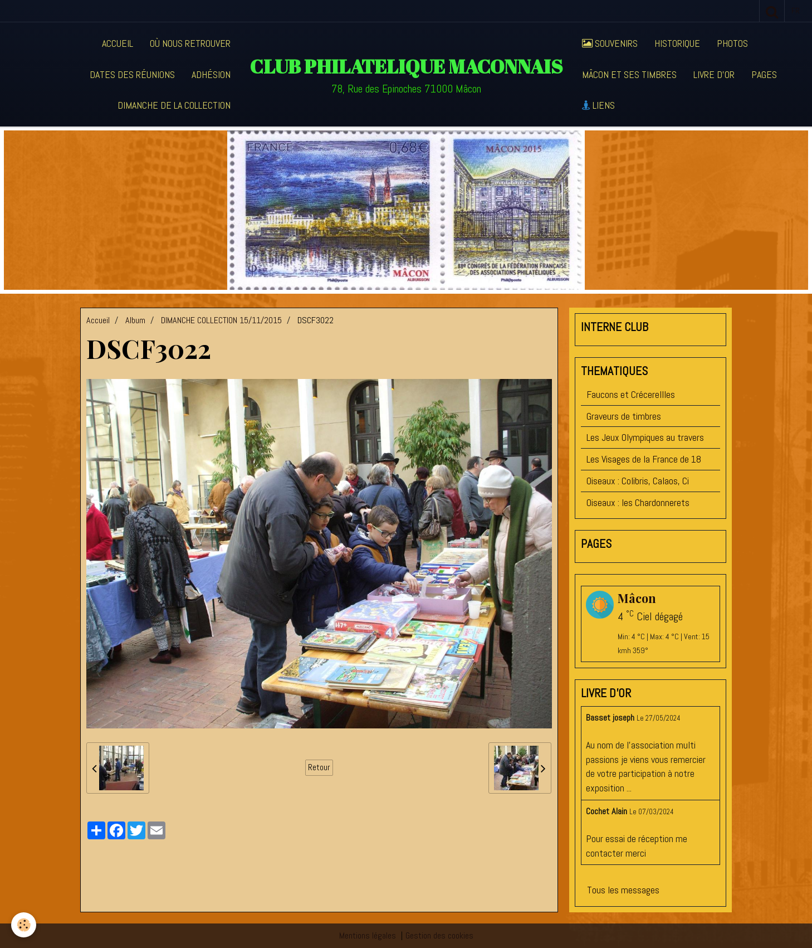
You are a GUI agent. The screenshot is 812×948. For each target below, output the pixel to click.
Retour (319, 767)
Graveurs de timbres (623, 416)
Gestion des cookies (439, 935)
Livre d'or (714, 74)
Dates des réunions (132, 74)
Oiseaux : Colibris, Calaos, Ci (637, 480)
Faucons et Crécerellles (630, 394)
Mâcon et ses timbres (629, 74)
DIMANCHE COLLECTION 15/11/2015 (221, 320)
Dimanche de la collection (174, 105)
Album (135, 320)
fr (795, 11)
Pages (764, 74)
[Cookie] (23, 924)
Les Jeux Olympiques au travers (645, 437)
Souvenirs (610, 43)
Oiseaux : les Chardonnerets (637, 502)
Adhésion (211, 74)
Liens (598, 105)
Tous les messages (623, 889)
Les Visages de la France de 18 (643, 459)
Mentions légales (367, 935)
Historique (677, 43)
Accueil (117, 43)
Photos (732, 43)
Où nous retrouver (190, 43)
